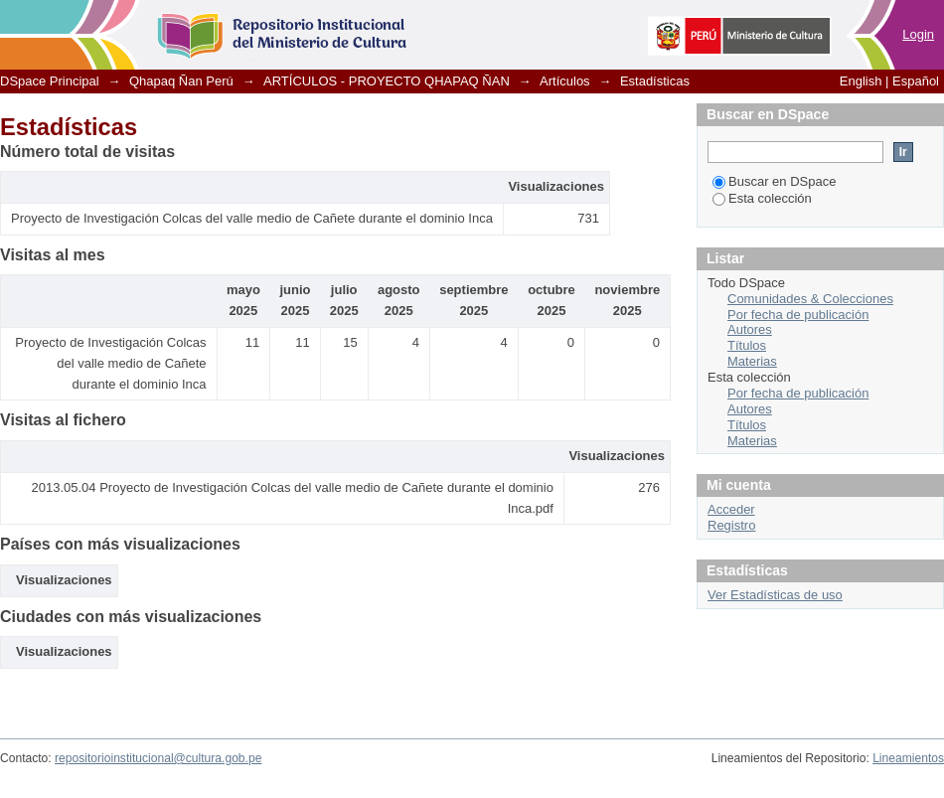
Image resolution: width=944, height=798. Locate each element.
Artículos (565, 81)
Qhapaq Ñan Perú (181, 81)
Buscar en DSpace (774, 181)
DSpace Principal (49, 81)
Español (915, 81)
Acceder (731, 509)
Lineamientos (908, 758)
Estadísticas (655, 81)
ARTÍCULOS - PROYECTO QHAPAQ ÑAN (386, 81)
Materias (752, 361)
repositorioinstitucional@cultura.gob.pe (158, 758)
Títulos (746, 345)
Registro (731, 525)
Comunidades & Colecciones (810, 298)
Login (918, 34)
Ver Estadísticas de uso (775, 594)
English (861, 81)
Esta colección (762, 198)
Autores (749, 329)
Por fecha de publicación (797, 314)
